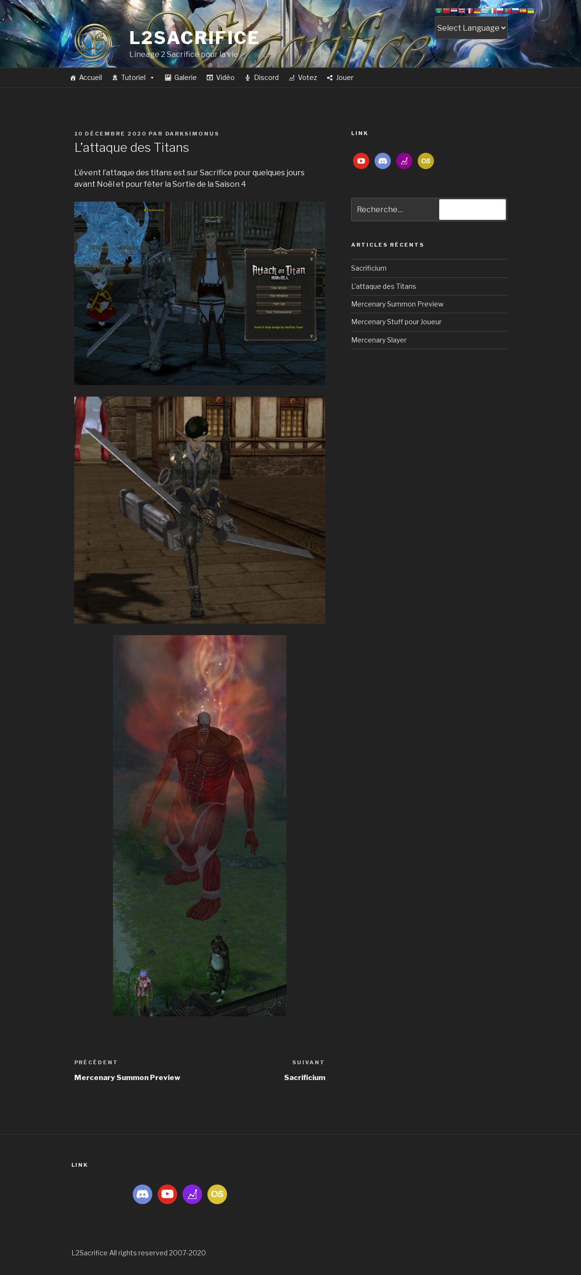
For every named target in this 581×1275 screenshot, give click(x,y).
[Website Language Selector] (471, 27)
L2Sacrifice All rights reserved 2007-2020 (138, 1253)
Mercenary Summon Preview (397, 304)
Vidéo (225, 77)
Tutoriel (138, 77)
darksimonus (192, 133)
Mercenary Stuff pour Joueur (396, 322)
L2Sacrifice (195, 37)
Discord (266, 77)
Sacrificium (369, 268)
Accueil (90, 77)
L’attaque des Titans (383, 286)
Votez (307, 77)
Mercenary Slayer (379, 340)
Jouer (344, 77)
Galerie (185, 77)
